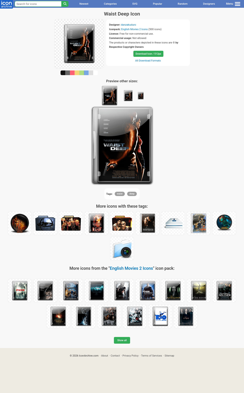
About (104, 355)
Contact (115, 355)
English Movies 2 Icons (134, 29)
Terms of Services (151, 355)
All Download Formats (148, 60)
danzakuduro (128, 24)
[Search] (64, 4)
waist (120, 193)
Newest (83, 3)
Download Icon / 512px (148, 53)
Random (183, 3)
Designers (209, 3)
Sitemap (169, 355)
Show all (122, 340)
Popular (157, 3)
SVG (134, 3)
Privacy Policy (130, 355)
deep (132, 193)
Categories (110, 3)
